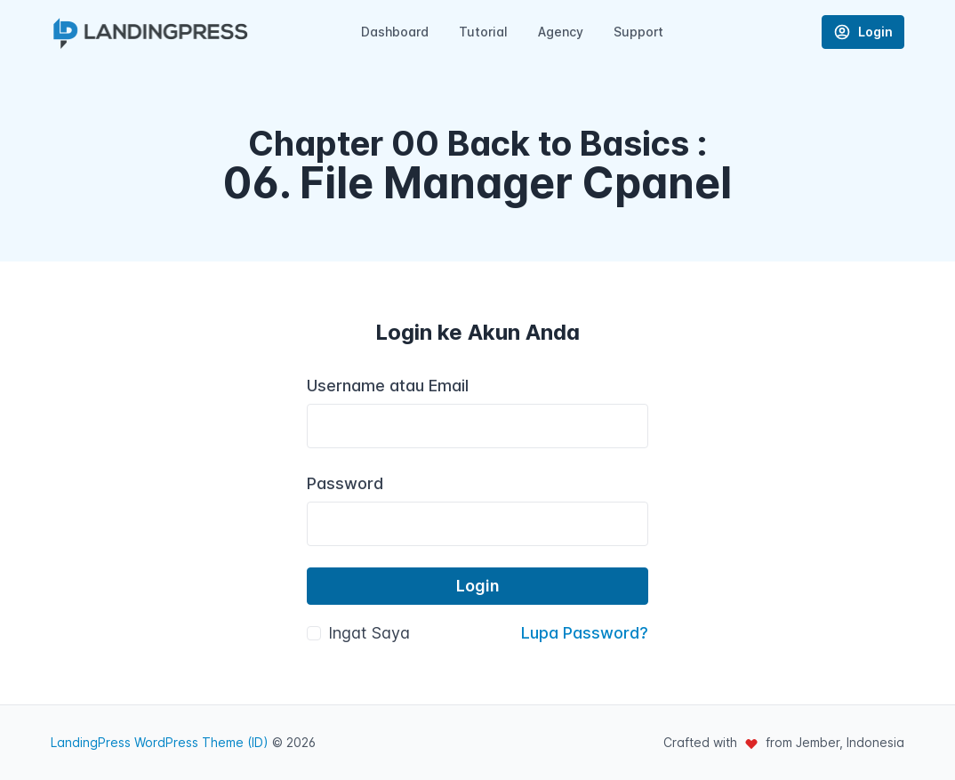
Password (345, 483)
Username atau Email (388, 385)
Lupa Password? (584, 632)
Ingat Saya (369, 632)
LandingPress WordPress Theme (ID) (160, 742)
